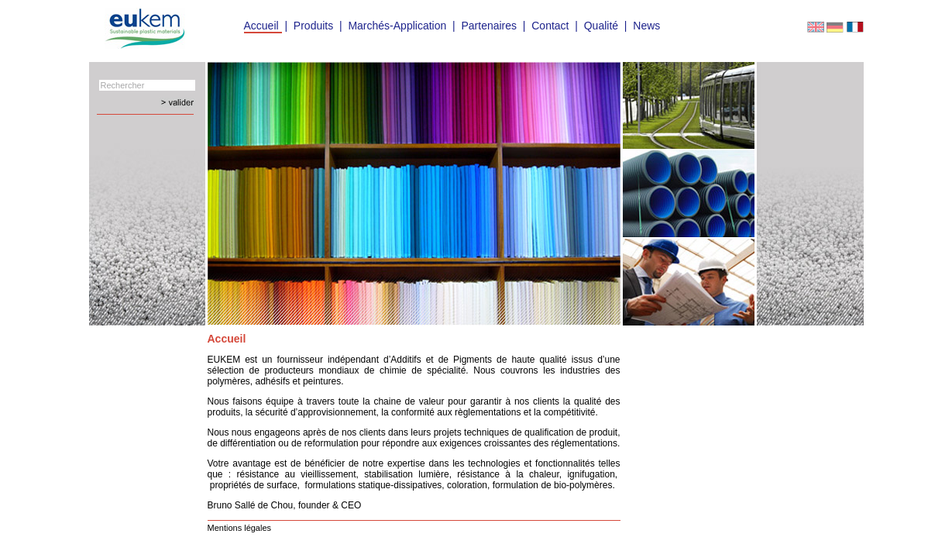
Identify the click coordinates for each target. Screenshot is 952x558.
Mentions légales (240, 527)
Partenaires (489, 25)
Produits (313, 25)
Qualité (601, 25)
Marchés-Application (397, 25)
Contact (550, 25)
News (646, 25)
